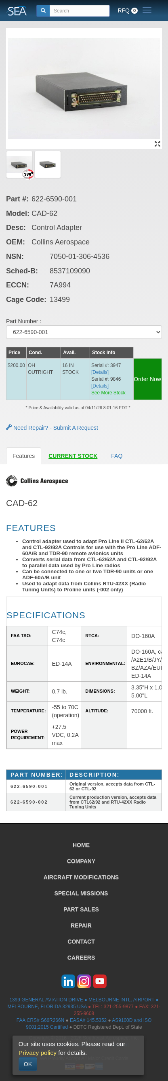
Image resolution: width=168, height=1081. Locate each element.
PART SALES (81, 909)
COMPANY (81, 861)
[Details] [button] (100, 372)
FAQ (116, 456)
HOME (81, 845)
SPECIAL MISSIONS (81, 893)
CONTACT (80, 941)
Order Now (147, 379)
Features (24, 456)
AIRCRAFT (81, 877)
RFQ (128, 10)
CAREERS (81, 957)
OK (28, 1064)
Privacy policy (38, 1052)
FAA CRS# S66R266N (40, 1020)
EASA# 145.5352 (88, 1020)
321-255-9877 (119, 1006)
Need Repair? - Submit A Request (52, 428)
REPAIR (81, 925)
